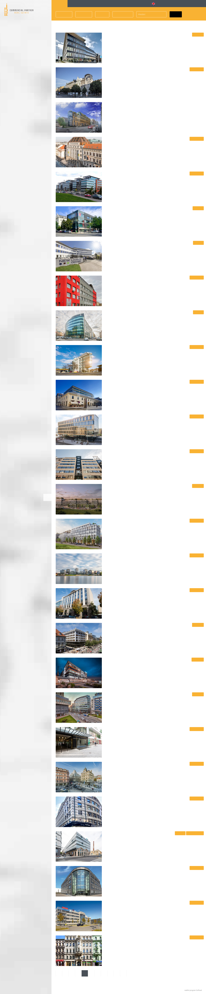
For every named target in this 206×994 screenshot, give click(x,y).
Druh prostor (121, 14)
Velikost (82, 14)
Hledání (59, 3)
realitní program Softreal (193, 990)
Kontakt (200, 3)
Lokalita (62, 14)
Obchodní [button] (134, 3)
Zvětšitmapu (47, 497)
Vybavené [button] (108, 3)
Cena (100, 14)
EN (155, 3)
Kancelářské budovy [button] (82, 3)
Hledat (176, 14)
